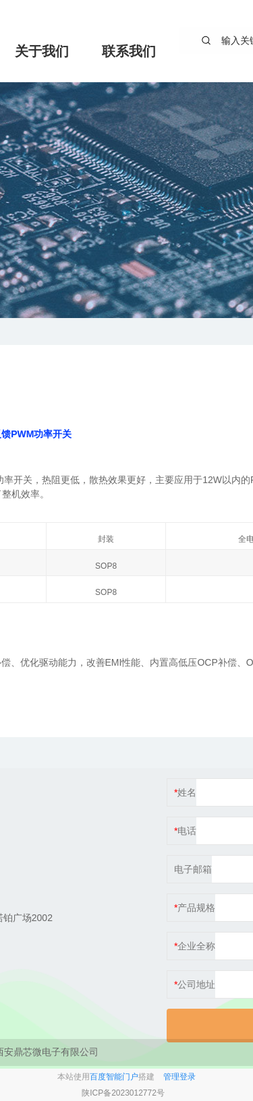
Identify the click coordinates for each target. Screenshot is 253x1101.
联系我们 (129, 51)
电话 (186, 830)
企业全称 (196, 946)
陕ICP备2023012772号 (123, 1093)
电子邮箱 (193, 869)
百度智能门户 (114, 1076)
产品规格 (196, 907)
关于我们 (42, 51)
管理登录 (179, 1076)
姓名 (186, 792)
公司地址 (196, 984)
